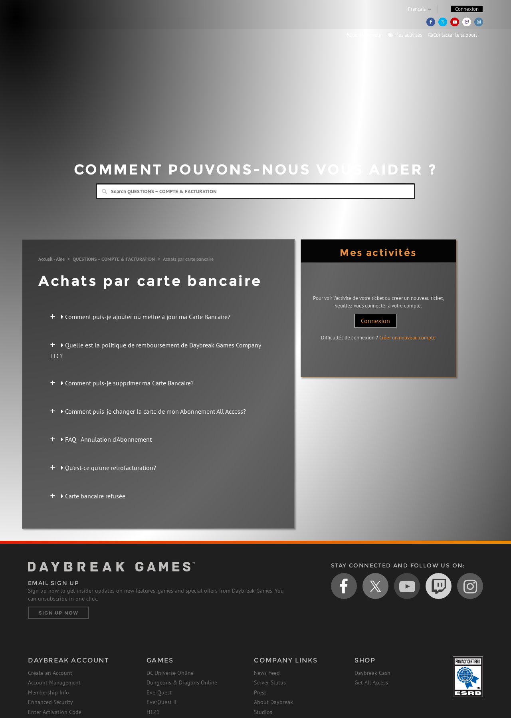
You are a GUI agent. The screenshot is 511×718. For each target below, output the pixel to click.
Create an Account (50, 672)
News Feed (267, 672)
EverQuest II (161, 702)
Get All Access (371, 682)
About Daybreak (273, 702)
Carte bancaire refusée (93, 496)
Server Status (270, 682)
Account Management (54, 682)
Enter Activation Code (54, 712)
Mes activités (405, 35)
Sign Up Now (58, 613)
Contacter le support (452, 35)
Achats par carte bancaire (188, 259)
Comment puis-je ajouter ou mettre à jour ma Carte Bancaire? (145, 317)
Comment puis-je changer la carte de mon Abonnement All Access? (153, 411)
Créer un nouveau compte (407, 337)
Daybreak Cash (372, 672)
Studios (263, 712)
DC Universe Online (170, 672)
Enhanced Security (50, 702)
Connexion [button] (467, 9)
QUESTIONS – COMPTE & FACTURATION (114, 259)
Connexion (375, 321)
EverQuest (159, 692)
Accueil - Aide (51, 259)
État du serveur (364, 35)
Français (417, 9)
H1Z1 (153, 712)
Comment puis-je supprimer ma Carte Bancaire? (127, 383)
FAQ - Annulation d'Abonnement (106, 439)
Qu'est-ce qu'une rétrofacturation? (108, 468)
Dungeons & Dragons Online (182, 682)
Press (260, 692)
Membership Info (48, 692)
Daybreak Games (64, 23)
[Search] (255, 191)
